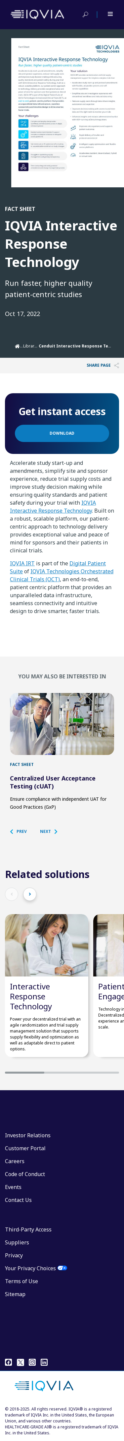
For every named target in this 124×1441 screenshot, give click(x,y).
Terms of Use (21, 1281)
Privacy (14, 1255)
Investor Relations (28, 1135)
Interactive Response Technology (31, 996)
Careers (14, 1161)
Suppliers (17, 1242)
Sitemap (15, 1294)
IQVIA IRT (22, 563)
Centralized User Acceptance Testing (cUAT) (53, 782)
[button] (21, 831)
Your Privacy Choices (30, 1268)
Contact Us (18, 1200)
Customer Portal (25, 1148)
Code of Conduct (25, 1174)
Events (13, 1187)
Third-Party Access (28, 1229)
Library (29, 346)
